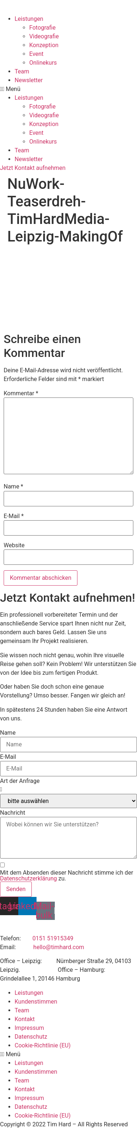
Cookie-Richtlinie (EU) (43, 1045)
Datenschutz (31, 1036)
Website (14, 545)
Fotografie (42, 27)
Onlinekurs (43, 62)
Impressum (29, 1027)
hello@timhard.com (58, 947)
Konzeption (43, 45)
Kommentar (21, 393)
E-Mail (14, 516)
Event (36, 53)
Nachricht (12, 813)
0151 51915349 (53, 938)
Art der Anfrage (19, 781)
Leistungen (29, 18)
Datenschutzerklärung (28, 878)
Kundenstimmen (36, 1001)
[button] (68, 89)
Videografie (44, 36)
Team (22, 71)
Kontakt (25, 1019)
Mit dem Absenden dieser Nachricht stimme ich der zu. (66, 876)
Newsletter (29, 80)
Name (13, 487)
